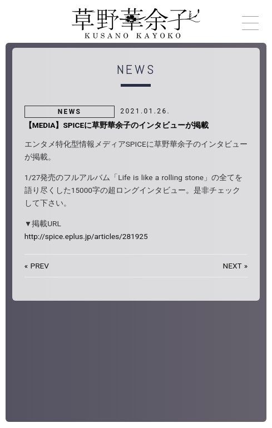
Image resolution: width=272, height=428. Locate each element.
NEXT (232, 265)
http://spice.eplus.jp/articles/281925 (86, 236)
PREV (40, 265)
